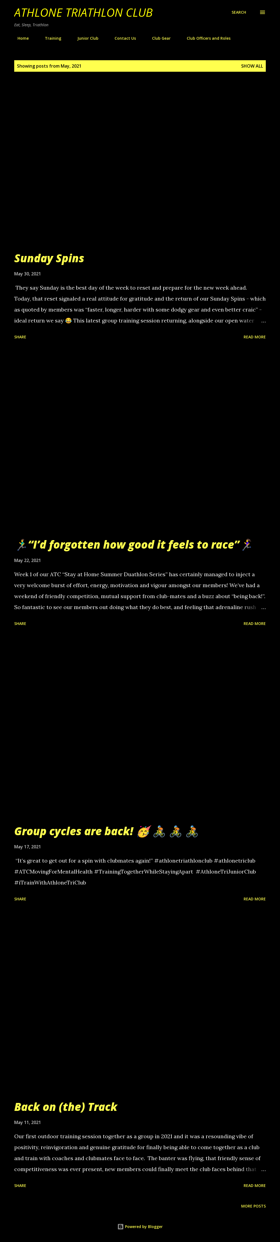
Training (50, 38)
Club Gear (158, 38)
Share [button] (20, 336)
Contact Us (122, 38)
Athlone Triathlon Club (83, 12)
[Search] (239, 12)
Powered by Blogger (140, 1226)
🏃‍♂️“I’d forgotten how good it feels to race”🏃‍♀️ (133, 544)
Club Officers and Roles (205, 38)
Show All (252, 66)
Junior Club (84, 38)
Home (19, 38)
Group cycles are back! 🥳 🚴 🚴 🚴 (106, 830)
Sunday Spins (49, 258)
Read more (255, 336)
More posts (253, 1206)
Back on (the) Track (65, 1106)
